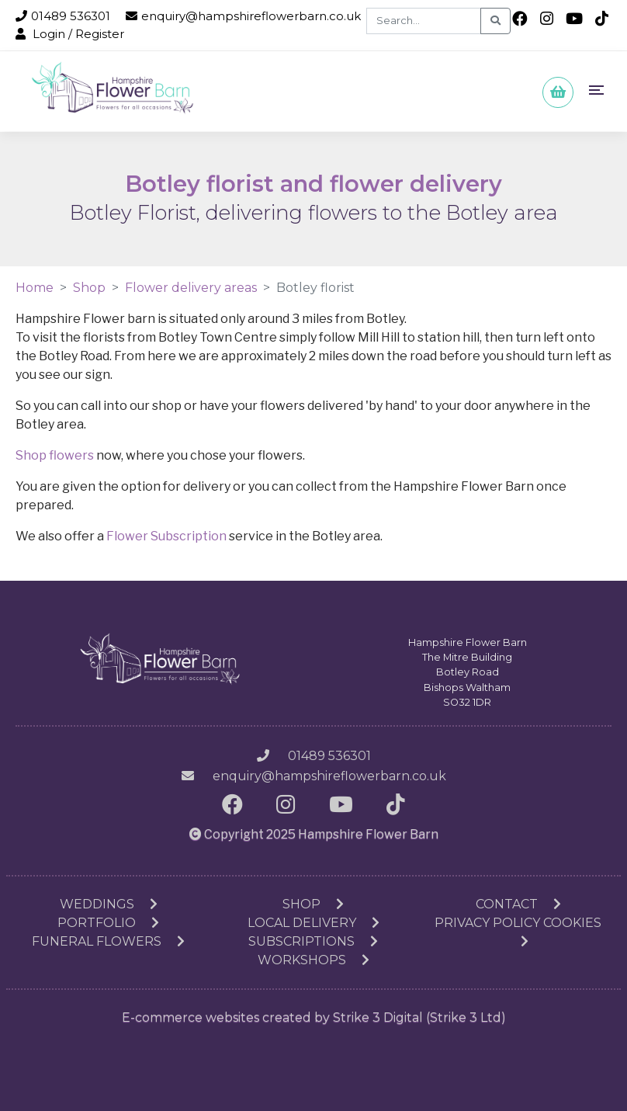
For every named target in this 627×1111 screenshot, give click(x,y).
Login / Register (70, 33)
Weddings (109, 904)
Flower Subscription (166, 536)
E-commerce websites (190, 1017)
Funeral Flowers (108, 941)
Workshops (313, 960)
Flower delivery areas (191, 287)
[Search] (423, 21)
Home (35, 287)
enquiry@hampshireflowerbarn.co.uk (243, 16)
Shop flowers (55, 455)
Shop (89, 287)
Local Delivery (313, 922)
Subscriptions (313, 941)
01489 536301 (63, 16)
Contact (518, 904)
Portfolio (108, 922)
